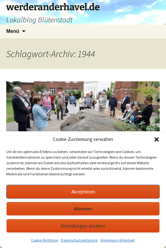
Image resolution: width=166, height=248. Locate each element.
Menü (12, 31)
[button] (157, 139)
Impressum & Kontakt (118, 240)
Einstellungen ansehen (83, 226)
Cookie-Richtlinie (44, 240)
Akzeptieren (83, 192)
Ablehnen (83, 209)
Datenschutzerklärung (79, 240)
